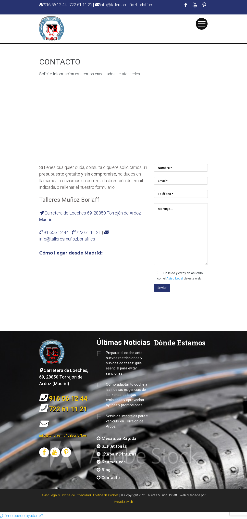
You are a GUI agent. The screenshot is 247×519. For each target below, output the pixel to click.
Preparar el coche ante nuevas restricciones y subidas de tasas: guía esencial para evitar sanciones (124, 363)
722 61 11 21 (80, 4)
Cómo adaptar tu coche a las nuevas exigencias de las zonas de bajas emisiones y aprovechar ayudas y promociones (126, 394)
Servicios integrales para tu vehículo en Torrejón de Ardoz (127, 421)
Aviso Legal (174, 278)
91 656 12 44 (57, 232)
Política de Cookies (106, 495)
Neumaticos (113, 461)
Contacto (110, 477)
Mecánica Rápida (118, 438)
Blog (106, 469)
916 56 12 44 (53, 4)
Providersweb (123, 502)
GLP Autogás (114, 446)
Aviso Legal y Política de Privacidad (66, 495)
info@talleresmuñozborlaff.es (124, 4)
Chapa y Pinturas (118, 453)
